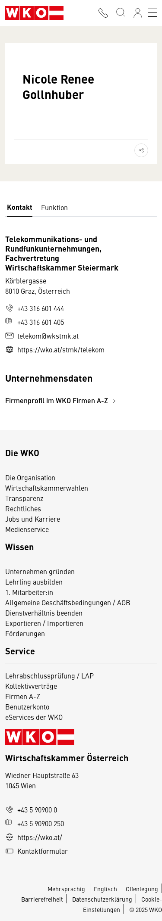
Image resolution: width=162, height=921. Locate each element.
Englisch (106, 888)
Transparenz (24, 498)
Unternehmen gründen (40, 571)
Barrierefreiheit (42, 899)
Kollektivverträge (31, 686)
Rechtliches (23, 508)
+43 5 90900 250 (34, 823)
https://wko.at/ (33, 837)
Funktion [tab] (54, 207)
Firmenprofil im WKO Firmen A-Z (61, 400)
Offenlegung (142, 888)
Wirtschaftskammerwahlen (46, 487)
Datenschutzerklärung (102, 899)
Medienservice (27, 529)
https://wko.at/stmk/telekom (55, 349)
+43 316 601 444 (34, 308)
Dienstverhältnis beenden (44, 612)
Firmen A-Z (22, 696)
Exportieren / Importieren (44, 623)
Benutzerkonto (27, 706)
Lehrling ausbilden (34, 581)
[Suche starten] (120, 13)
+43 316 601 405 (34, 322)
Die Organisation (30, 477)
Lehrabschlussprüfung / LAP (49, 675)
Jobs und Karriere (32, 518)
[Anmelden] (138, 13)
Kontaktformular (36, 851)
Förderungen (25, 633)
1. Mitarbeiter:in (29, 592)
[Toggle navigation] (152, 13)
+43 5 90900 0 (31, 809)
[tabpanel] (81, 320)
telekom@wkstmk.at (42, 335)
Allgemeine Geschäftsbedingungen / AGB (67, 602)
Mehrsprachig (67, 888)
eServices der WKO (34, 717)
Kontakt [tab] (19, 207)
